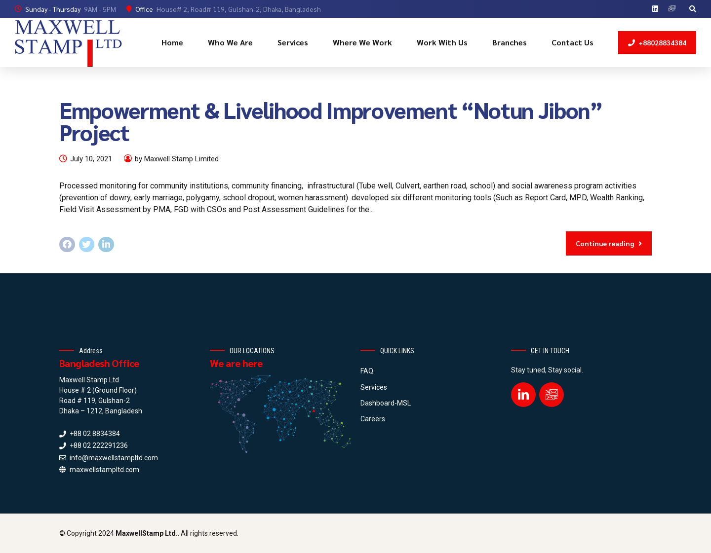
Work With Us (442, 42)
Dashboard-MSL (385, 403)
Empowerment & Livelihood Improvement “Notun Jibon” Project (330, 120)
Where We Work (362, 42)
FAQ (366, 371)
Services (292, 42)
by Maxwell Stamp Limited (177, 158)
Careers (372, 419)
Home (172, 42)
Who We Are (230, 42)
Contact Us (572, 42)
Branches (509, 42)
